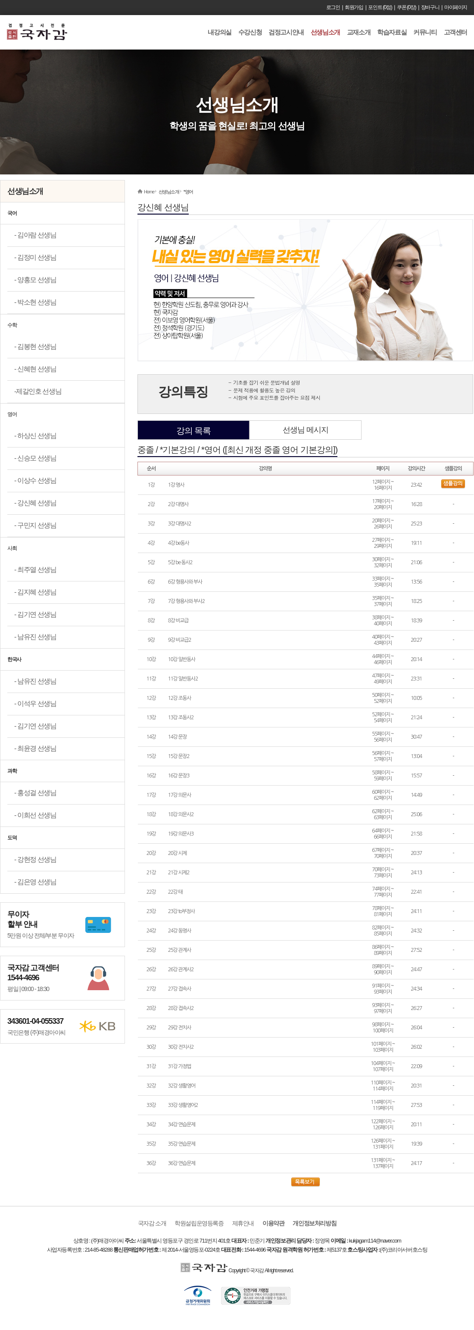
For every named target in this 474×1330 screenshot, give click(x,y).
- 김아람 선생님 (35, 235)
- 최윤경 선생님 (35, 748)
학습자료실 (391, 32)
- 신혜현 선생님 (35, 369)
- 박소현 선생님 (35, 302)
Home (149, 191)
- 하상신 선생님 (35, 435)
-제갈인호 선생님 (37, 391)
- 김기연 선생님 (35, 614)
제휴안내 (243, 1223)
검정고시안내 (286, 32)
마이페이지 (455, 7)
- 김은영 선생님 (35, 882)
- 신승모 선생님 (35, 458)
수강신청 (250, 32)
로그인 (333, 7)
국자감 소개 (152, 1223)
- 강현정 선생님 (35, 859)
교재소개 (358, 32)
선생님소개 (325, 32)
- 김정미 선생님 (35, 257)
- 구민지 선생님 (35, 525)
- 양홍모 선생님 (35, 279)
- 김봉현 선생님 (35, 346)
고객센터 (455, 32)
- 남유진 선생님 (35, 636)
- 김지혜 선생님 (35, 592)
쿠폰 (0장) (406, 7)
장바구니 (430, 7)
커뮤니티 (425, 32)
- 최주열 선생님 (35, 569)
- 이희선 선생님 (35, 815)
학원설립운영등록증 (199, 1223)
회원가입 (354, 7)
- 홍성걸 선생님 (35, 792)
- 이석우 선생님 (35, 703)
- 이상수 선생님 (35, 480)
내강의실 (219, 32)
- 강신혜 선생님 (35, 503)
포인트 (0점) (380, 7)
